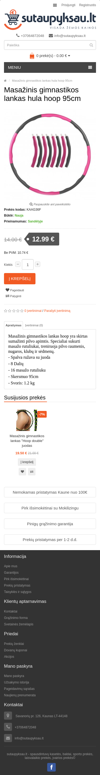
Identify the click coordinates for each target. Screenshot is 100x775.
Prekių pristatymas (17, 585)
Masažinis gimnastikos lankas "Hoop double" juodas (27, 441)
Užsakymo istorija (16, 682)
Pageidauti (15, 290)
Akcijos (9, 657)
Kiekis (8, 265)
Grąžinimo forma (16, 618)
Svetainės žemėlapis (18, 624)
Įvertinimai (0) (34, 325)
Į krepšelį (20, 278)
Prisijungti (68, 5)
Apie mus (10, 566)
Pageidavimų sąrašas (19, 689)
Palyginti (13, 296)
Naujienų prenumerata (20, 695)
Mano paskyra (14, 676)
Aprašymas (13, 325)
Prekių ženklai (14, 644)
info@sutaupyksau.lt (67, 35)
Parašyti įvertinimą (57, 311)
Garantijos (11, 572)
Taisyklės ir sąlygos (17, 592)
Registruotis (87, 5)
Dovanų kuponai (15, 650)
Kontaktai (10, 611)
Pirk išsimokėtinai (16, 579)
